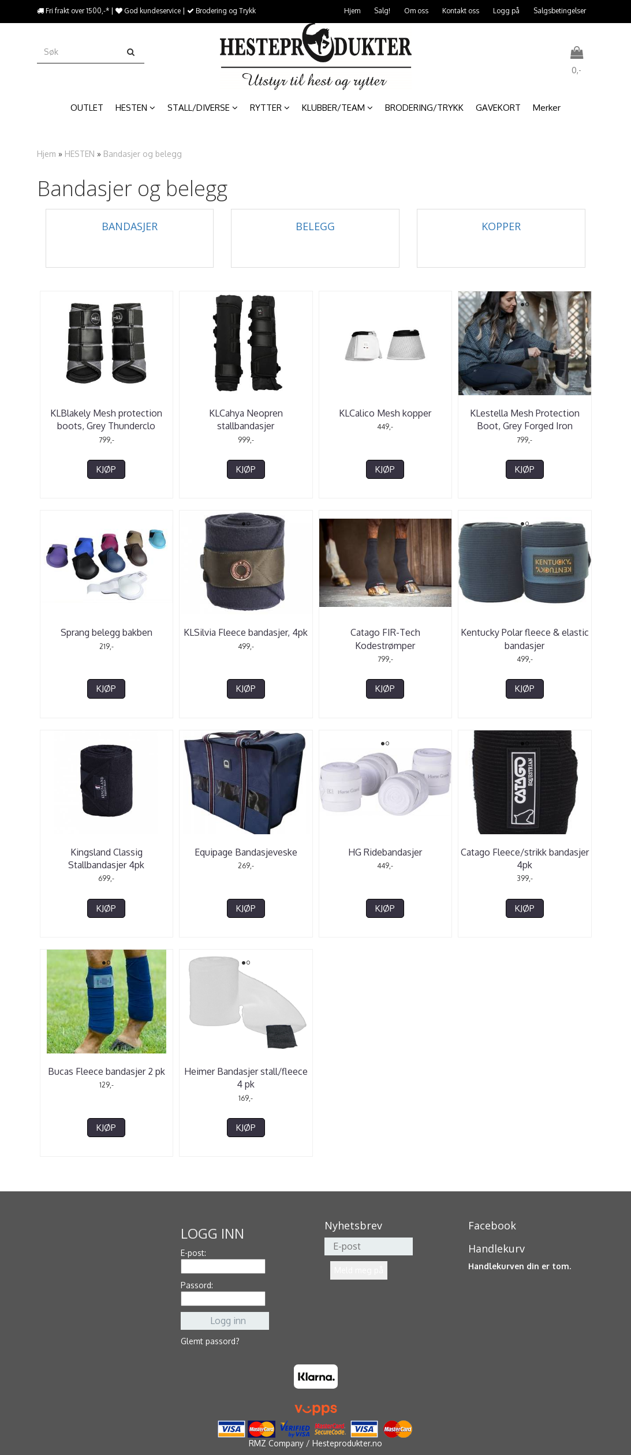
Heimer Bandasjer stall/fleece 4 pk (246, 1078)
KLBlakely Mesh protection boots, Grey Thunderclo (106, 419)
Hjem (352, 10)
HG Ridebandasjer (385, 852)
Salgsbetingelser (559, 10)
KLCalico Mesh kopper (385, 413)
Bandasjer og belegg (142, 154)
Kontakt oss (460, 10)
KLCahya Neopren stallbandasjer (246, 419)
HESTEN (80, 154)
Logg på (506, 10)
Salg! (382, 10)
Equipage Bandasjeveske (246, 852)
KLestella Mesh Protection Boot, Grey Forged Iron (525, 419)
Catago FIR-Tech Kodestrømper (385, 639)
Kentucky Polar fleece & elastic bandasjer (525, 639)
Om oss (416, 10)
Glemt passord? (210, 1341)
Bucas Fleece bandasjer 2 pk (106, 1071)
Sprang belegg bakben (106, 632)
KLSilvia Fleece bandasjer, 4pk (246, 632)
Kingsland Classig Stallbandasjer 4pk (106, 858)
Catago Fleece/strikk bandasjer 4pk (525, 858)
